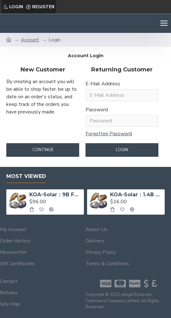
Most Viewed (26, 176)
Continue (42, 150)
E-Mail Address (103, 83)
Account (30, 39)
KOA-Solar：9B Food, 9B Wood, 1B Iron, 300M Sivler (55, 195)
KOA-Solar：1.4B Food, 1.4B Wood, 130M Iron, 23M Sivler (136, 195)
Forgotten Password (109, 134)
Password (97, 109)
